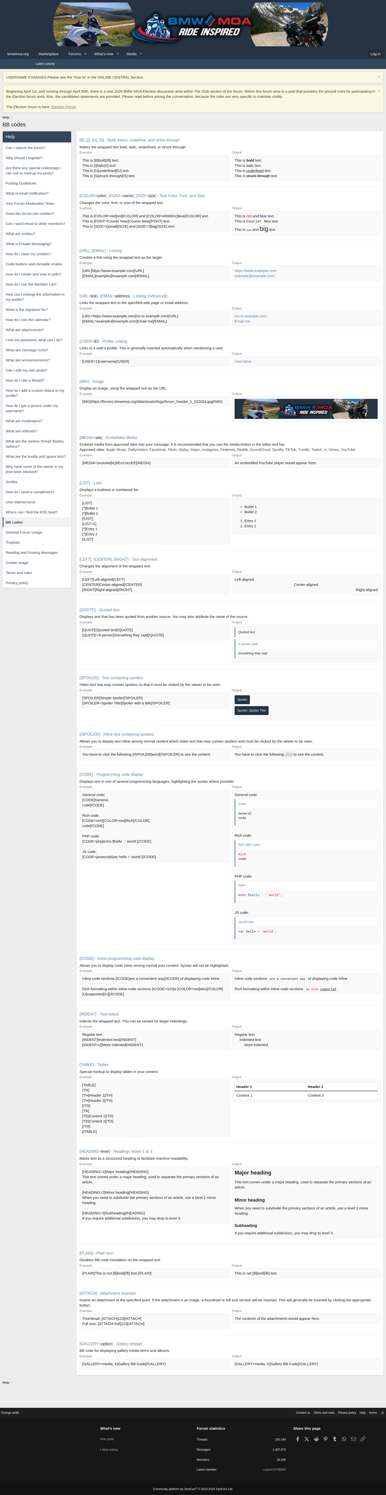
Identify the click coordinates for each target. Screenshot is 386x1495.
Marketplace (82, 54)
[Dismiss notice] (345, 77)
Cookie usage (50, 568)
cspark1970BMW (255, 1470)
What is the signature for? (60, 315)
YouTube (149, 456)
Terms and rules (52, 578)
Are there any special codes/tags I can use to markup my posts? (66, 175)
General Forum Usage (57, 537)
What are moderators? (57, 426)
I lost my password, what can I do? (67, 345)
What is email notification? (60, 198)
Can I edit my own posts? (59, 375)
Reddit (275, 451)
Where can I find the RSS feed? (65, 517)
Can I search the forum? (58, 153)
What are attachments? (58, 335)
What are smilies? (53, 239)
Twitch (118, 456)
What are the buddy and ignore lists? (69, 461)
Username (243, 367)
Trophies (46, 547)
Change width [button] (47, 1412)
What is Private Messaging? (61, 249)
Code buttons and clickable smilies (67, 269)
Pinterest (260, 451)
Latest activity (45, 64)
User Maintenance (54, 507)
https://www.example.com (255, 277)
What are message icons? (60, 355)
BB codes (47, 527)
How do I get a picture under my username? (65, 413)
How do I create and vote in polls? (66, 279)
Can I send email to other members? (68, 229)
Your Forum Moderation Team (63, 208)
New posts (126, 1436)
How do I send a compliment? (63, 497)
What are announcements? (61, 365)
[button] (118, 54)
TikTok (323, 451)
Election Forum (96, 112)
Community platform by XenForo (193, 1489)
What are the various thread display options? (68, 449)
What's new (136, 54)
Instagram (243, 451)
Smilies (44, 487)
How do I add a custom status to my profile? (68, 398)
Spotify (310, 451)
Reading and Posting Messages (65, 558)
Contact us (260, 1412)
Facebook (190, 451)
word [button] (289, 761)
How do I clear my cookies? (61, 259)
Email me (242, 327)
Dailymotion (170, 451)
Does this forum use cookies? (63, 219)
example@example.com (254, 282)
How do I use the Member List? (64, 289)
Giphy (216, 451)
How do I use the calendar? (61, 325)
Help (325, 1412)
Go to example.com (251, 322)
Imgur (228, 451)
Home (336, 1412)
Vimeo (134, 456)
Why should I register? (57, 163)
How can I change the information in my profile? (68, 302)
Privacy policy (50, 588)
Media (165, 54)
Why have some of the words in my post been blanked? (67, 474)
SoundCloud (293, 451)
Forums (107, 54)
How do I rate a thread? (58, 385)
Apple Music (149, 451)
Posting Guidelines (54, 188)
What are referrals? (54, 436)
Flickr (205, 451)
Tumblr (336, 451)
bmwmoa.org (51, 54)
